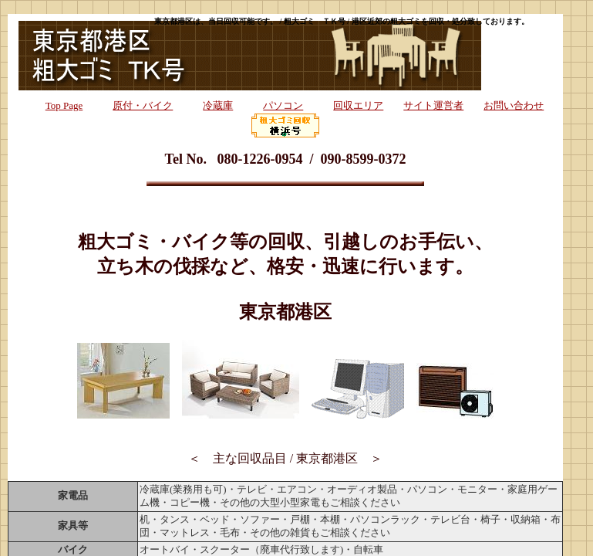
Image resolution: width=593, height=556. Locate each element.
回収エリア (358, 105)
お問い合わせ (513, 105)
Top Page (64, 105)
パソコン (283, 105)
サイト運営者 (433, 105)
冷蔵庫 (218, 105)
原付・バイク (143, 105)
